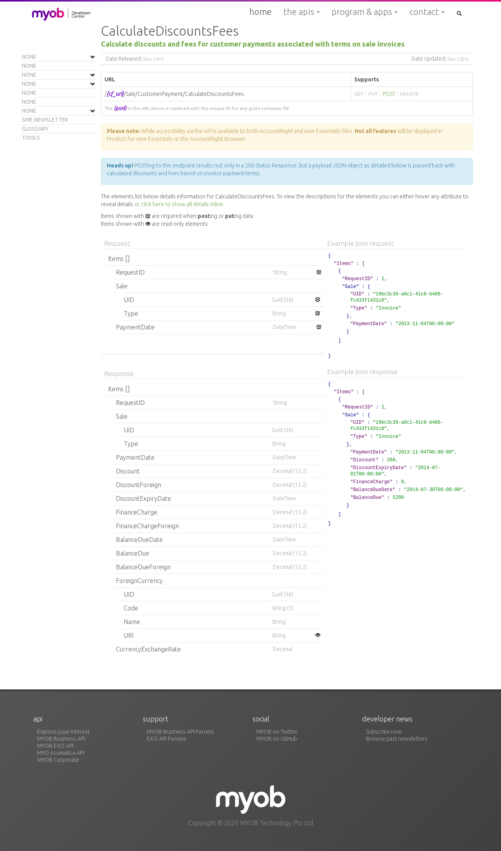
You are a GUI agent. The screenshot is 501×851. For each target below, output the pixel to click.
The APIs (301, 12)
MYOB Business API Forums (180, 732)
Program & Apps (365, 12)
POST (388, 94)
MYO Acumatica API (60, 753)
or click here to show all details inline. (179, 204)
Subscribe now (384, 732)
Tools (31, 138)
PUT (373, 94)
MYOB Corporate (58, 760)
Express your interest (63, 732)
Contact (427, 12)
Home (260, 11)
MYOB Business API (61, 739)
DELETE (409, 94)
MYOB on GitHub (276, 739)
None (29, 57)
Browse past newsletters (396, 739)
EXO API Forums (166, 739)
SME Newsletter (45, 120)
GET (359, 94)
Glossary (35, 129)
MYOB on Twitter (276, 732)
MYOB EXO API (55, 746)
